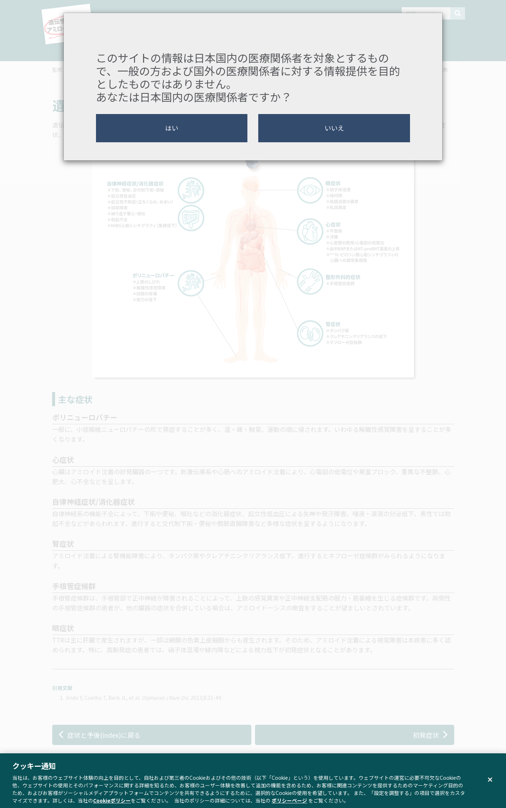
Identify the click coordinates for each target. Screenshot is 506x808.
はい (171, 127)
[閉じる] (490, 784)
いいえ (334, 127)
